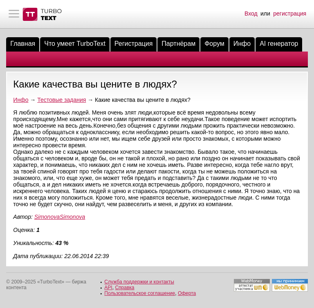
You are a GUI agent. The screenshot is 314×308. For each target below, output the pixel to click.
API (108, 287)
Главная (22, 43)
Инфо (242, 43)
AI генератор (279, 43)
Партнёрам (178, 43)
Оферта (187, 293)
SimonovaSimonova (59, 217)
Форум (214, 43)
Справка (124, 287)
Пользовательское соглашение (139, 293)
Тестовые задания (61, 100)
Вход (251, 13)
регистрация (289, 13)
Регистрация (133, 43)
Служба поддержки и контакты (139, 282)
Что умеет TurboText (74, 43)
